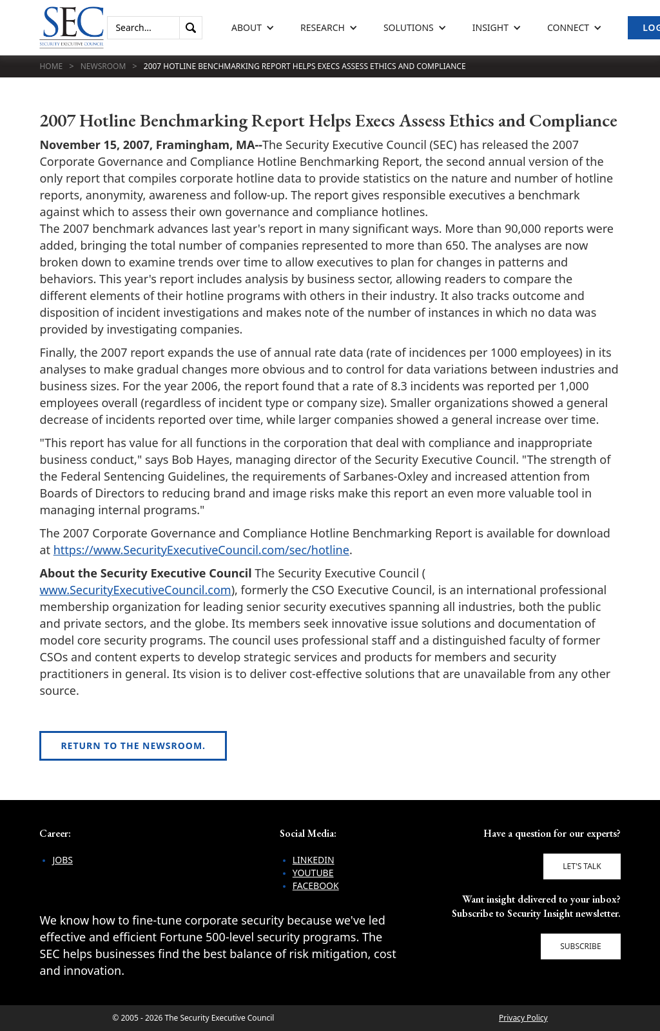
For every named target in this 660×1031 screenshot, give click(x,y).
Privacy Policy (523, 1017)
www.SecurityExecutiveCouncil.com (135, 589)
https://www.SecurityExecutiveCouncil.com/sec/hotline (201, 549)
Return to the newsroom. (133, 745)
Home (51, 66)
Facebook (316, 885)
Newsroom (103, 66)
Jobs (62, 860)
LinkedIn (314, 860)
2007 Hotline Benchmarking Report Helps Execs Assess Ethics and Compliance (305, 66)
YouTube (313, 872)
